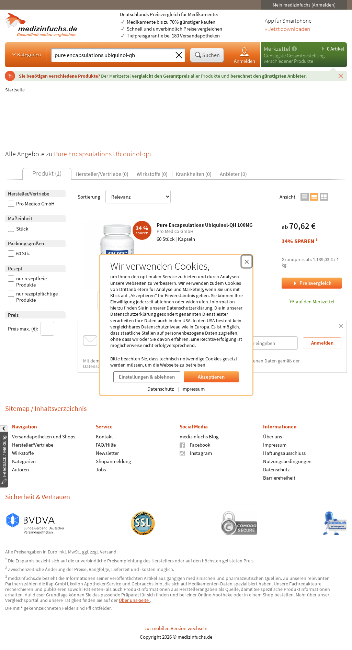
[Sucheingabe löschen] (179, 55)
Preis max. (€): (31, 329)
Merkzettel (277, 49)
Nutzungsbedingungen (287, 461)
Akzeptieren (211, 376)
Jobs (101, 469)
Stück (18, 229)
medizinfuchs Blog (199, 436)
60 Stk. (19, 253)
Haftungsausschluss (284, 453)
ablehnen (164, 302)
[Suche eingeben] (112, 55)
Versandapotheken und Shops (43, 436)
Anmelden (244, 55)
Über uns (272, 436)
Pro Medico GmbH (31, 204)
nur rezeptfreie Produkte (27, 282)
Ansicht (287, 197)
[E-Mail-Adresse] (254, 343)
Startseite (15, 90)
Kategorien (25, 54)
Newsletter (107, 453)
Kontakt (104, 436)
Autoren (20, 469)
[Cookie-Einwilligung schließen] (246, 261)
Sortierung (124, 196)
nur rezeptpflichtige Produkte (33, 297)
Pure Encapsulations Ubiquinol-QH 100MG (205, 225)
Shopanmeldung (113, 461)
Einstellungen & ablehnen (147, 376)
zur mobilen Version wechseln (176, 628)
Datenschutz (160, 388)
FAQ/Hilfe (106, 444)
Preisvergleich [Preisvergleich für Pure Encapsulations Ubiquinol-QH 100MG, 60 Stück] (311, 283)
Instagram (196, 453)
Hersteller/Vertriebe (32, 444)
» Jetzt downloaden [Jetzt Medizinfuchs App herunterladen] (287, 29)
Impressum (193, 388)
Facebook (195, 444)
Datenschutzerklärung (189, 308)
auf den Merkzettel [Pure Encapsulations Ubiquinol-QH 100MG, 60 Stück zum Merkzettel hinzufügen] (311, 301)
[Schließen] (340, 75)
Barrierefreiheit (279, 477)
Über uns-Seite (134, 600)
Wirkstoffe (23, 453)
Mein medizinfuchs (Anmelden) (304, 5)
